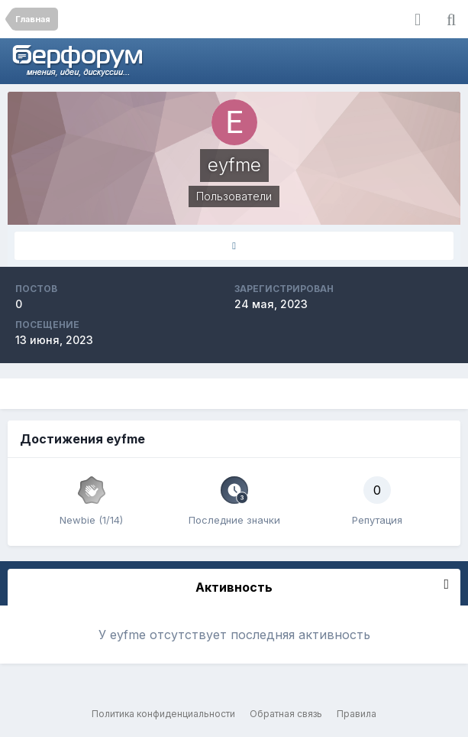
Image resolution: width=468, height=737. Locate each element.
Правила (356, 713)
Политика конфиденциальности (163, 713)
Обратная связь (286, 713)
